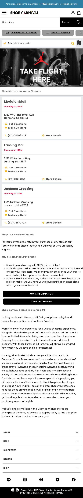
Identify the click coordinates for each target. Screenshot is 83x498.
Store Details (53, 135)
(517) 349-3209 (17, 135)
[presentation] (73, 12)
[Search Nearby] (5, 43)
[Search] (71, 22)
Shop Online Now (41, 301)
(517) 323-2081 (16, 179)
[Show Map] (79, 42)
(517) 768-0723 (17, 222)
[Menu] (4, 12)
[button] (72, 43)
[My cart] (78, 13)
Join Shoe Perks (70, 4)
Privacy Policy (27, 490)
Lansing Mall (14, 145)
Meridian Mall (15, 101)
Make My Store (17, 127)
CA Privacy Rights (43, 490)
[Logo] (24, 12)
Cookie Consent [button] (62, 490)
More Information (41, 293)
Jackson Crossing (18, 188)
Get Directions (17, 124)
